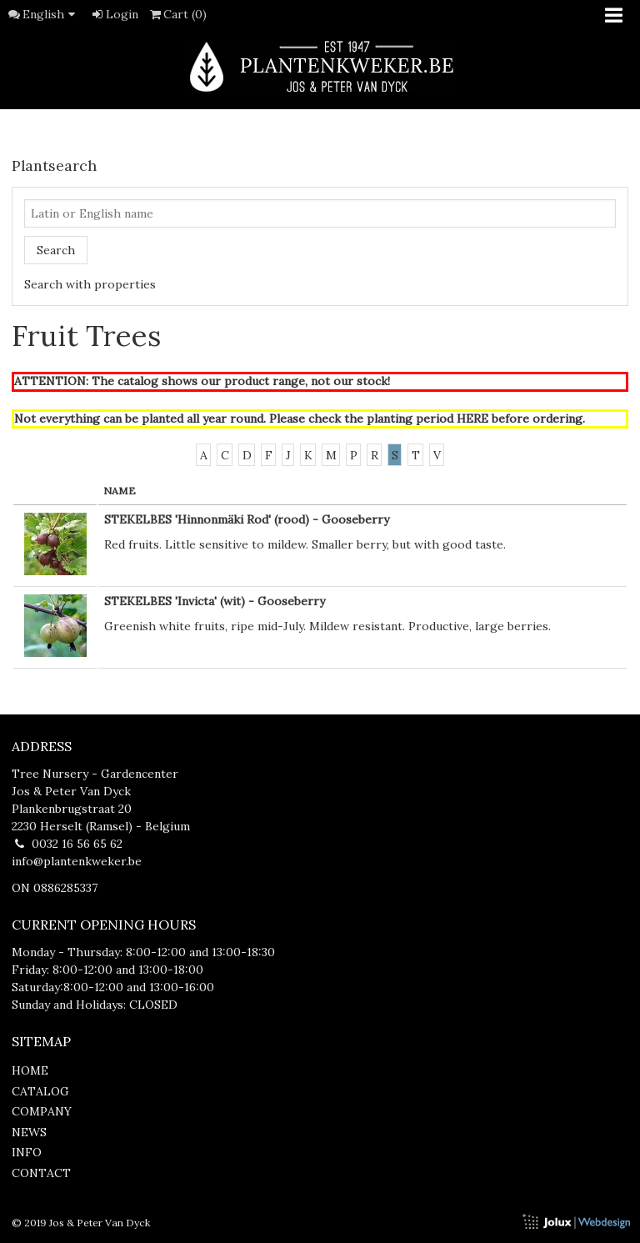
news (29, 1132)
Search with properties (90, 284)
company (42, 1111)
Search (56, 250)
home (30, 1070)
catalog (40, 1091)
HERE (472, 418)
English (51, 14)
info (27, 1152)
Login (113, 14)
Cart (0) (178, 14)
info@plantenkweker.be (77, 861)
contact (41, 1172)
